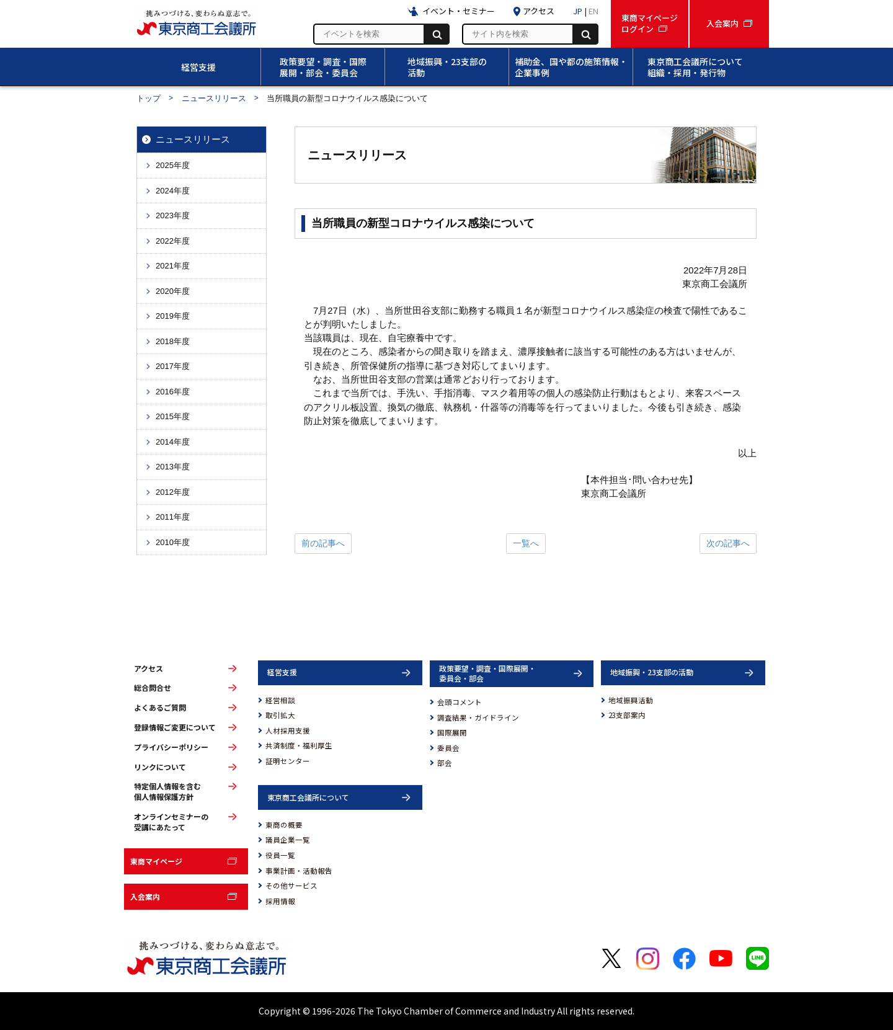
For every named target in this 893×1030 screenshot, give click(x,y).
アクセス (148, 668)
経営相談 (280, 700)
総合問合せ (152, 688)
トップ (148, 98)
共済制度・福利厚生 (298, 745)
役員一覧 (280, 855)
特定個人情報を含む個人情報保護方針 (167, 791)
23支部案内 (627, 715)
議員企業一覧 (287, 840)
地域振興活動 (630, 700)
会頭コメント (459, 702)
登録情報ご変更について (175, 727)
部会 (444, 763)
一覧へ (526, 543)
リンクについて (160, 767)
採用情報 (280, 901)
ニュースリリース (214, 98)
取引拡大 (280, 715)
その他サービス (291, 885)
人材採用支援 (287, 730)
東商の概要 (284, 825)
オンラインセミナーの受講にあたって (171, 822)
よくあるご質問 (160, 708)
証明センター (287, 761)
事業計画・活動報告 (298, 871)
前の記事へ (323, 543)
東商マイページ (156, 861)
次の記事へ (728, 543)
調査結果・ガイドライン (478, 717)
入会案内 (145, 896)
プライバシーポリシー (171, 747)
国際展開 (452, 732)
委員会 (448, 748)
